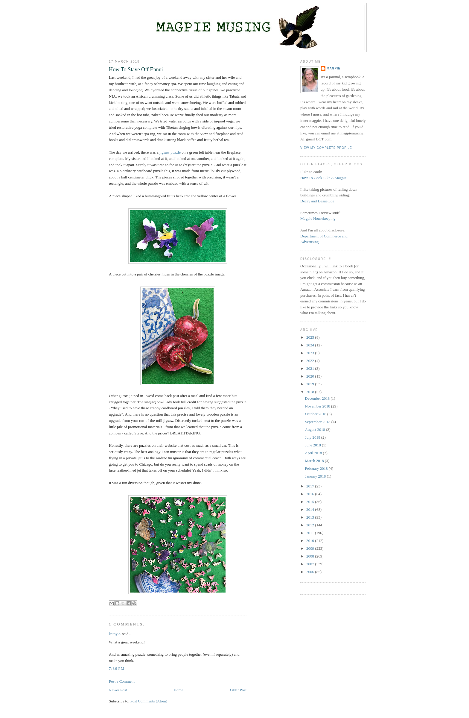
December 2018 (318, 398)
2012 (310, 525)
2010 (310, 540)
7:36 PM (117, 668)
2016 (310, 494)
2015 (310, 501)
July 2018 (313, 437)
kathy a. (115, 633)
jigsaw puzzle (170, 152)
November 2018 (318, 406)
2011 (310, 533)
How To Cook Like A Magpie (323, 177)
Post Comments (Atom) (149, 701)
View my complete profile (326, 147)
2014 (310, 509)
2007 (310, 564)
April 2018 (314, 453)
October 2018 (316, 414)
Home (178, 690)
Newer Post (118, 690)
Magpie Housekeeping (317, 218)
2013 (310, 517)
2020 (310, 376)
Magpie (333, 68)
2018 (310, 392)
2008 (310, 556)
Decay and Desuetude (317, 201)
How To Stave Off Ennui (136, 69)
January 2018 (316, 476)
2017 (310, 486)
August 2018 (315, 429)
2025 (310, 337)
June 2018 (313, 445)
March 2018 (315, 460)
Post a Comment (122, 681)
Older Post (238, 690)
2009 (310, 548)
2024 (310, 345)
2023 (310, 353)
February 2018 (317, 468)
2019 (310, 384)
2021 (310, 368)
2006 (310, 571)
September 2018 (318, 421)
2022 (310, 360)
